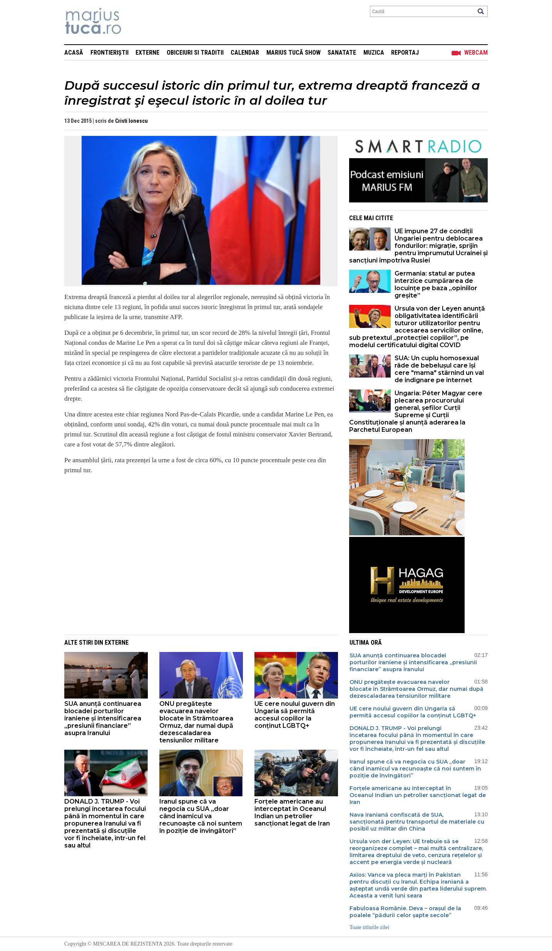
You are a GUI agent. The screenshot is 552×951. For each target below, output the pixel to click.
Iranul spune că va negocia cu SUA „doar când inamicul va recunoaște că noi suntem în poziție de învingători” (200, 816)
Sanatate (342, 52)
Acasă (73, 52)
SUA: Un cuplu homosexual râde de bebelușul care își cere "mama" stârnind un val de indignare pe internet (439, 369)
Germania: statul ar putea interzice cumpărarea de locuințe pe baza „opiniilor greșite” (436, 284)
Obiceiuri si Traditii (195, 52)
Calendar (245, 52)
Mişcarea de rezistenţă (134, 22)
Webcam (476, 52)
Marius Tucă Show (293, 52)
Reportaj (405, 52)
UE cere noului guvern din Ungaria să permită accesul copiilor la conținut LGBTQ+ (294, 714)
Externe (147, 52)
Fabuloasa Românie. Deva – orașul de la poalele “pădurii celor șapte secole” (405, 912)
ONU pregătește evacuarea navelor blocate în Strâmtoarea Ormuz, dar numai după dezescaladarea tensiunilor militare (196, 722)
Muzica (373, 52)
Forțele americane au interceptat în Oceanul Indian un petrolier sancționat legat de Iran (292, 812)
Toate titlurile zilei (369, 927)
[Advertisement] (195, 535)
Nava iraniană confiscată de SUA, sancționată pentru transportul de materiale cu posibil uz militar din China (417, 821)
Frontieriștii (109, 52)
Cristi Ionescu (131, 121)
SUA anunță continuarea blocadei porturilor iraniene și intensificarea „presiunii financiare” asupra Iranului (102, 718)
